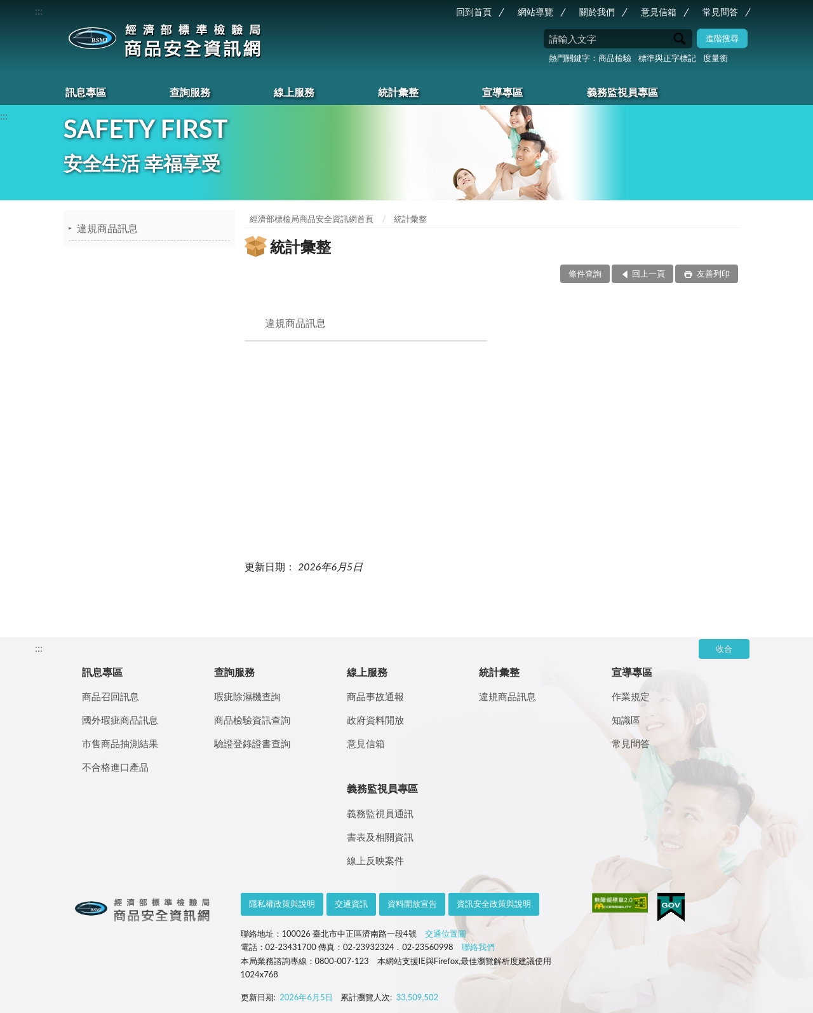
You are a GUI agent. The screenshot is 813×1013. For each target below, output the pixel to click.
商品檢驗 (614, 58)
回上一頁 (648, 273)
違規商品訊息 (107, 228)
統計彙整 (398, 92)
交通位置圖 (445, 933)
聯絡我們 (478, 947)
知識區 (626, 720)
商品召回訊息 (110, 696)
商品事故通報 (375, 696)
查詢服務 (190, 92)
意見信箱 (658, 11)
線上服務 (294, 92)
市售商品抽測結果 (120, 743)
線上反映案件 (375, 860)
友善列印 (712, 273)
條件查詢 (584, 273)
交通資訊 (351, 904)
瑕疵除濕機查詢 (247, 696)
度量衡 (715, 58)
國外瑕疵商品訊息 (120, 720)
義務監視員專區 (622, 92)
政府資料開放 (375, 720)
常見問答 (720, 11)
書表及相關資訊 (380, 837)
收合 (724, 649)
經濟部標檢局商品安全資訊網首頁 (311, 219)
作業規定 (631, 696)
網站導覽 (535, 11)
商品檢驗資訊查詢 (252, 720)
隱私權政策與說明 (282, 904)
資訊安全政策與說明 (494, 904)
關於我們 (597, 11)
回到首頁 (474, 11)
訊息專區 (85, 92)
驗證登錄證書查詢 (252, 743)
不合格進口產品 (115, 767)
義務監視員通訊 (380, 813)
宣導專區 (502, 92)
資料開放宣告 (412, 904)
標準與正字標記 (667, 58)
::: (39, 10)
